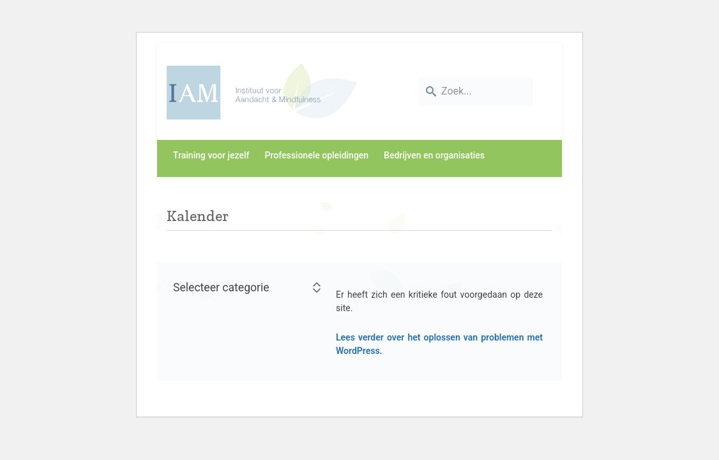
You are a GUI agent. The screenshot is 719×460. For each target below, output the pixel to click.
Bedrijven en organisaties (434, 155)
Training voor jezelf (211, 155)
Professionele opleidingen (317, 155)
